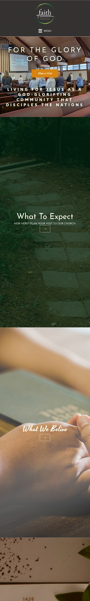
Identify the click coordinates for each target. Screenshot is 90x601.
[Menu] (45, 30)
